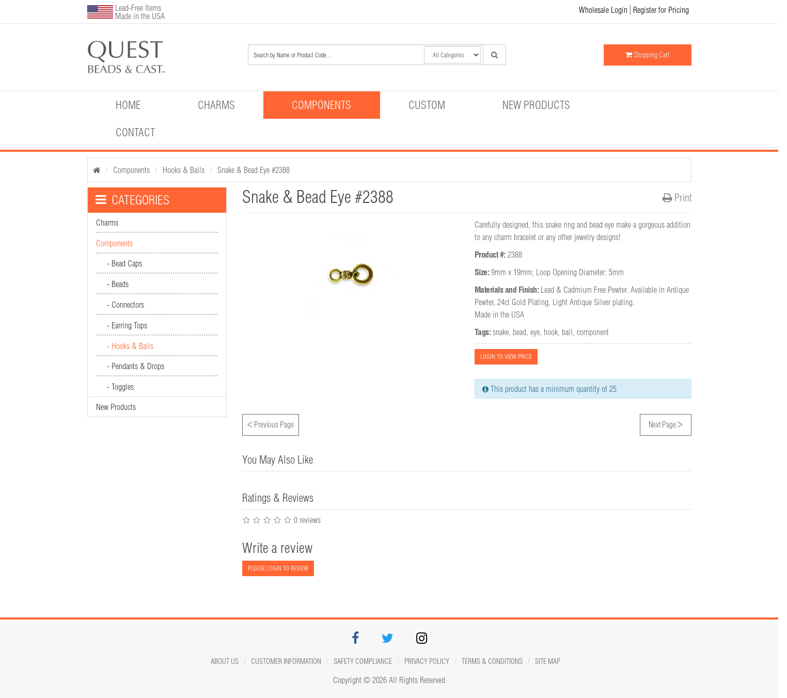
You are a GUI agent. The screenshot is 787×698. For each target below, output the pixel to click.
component (593, 332)
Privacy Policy (426, 661)
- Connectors (125, 304)
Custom (426, 105)
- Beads (118, 284)
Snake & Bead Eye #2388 (253, 170)
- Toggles (120, 387)
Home (128, 105)
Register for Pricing (661, 10)
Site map (547, 661)
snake (501, 332)
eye (535, 332)
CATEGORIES (132, 200)
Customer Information (286, 661)
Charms (216, 105)
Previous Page (270, 423)
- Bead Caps (124, 263)
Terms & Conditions (492, 661)
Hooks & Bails (183, 170)
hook (551, 332)
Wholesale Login (603, 10)
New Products (536, 105)
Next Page (666, 423)
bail (567, 332)
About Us (225, 661)
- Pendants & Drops (135, 366)
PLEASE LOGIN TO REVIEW (278, 568)
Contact (135, 132)
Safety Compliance (363, 661)
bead (519, 332)
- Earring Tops (127, 325)
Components (321, 105)
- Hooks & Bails (130, 346)
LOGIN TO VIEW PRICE (506, 356)
